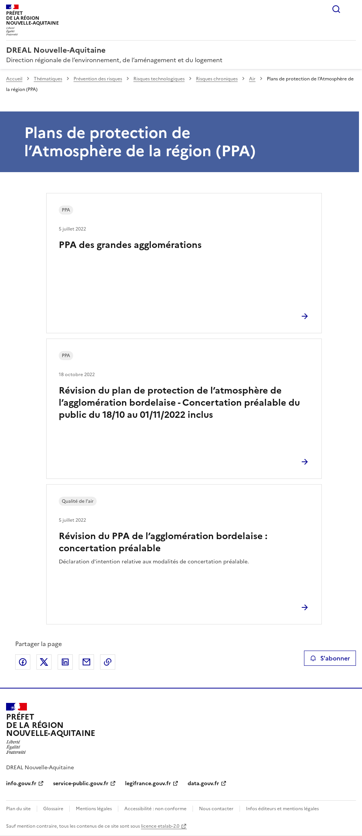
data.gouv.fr (203, 783)
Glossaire (53, 808)
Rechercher (336, 9)
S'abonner (330, 658)
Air (252, 78)
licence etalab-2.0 (160, 826)
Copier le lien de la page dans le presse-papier (107, 662)
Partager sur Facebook (22, 662)
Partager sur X (44, 662)
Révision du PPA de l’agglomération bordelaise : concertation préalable (163, 542)
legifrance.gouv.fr (148, 783)
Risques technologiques (159, 78)
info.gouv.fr (21, 783)
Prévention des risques (98, 78)
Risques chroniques (217, 78)
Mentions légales (94, 808)
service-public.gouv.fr (80, 783)
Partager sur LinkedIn (65, 662)
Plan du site (18, 808)
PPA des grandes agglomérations (130, 245)
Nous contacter (216, 808)
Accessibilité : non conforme (155, 808)
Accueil (14, 78)
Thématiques (48, 78)
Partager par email (86, 662)
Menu (351, 9)
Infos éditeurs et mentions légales (282, 808)
